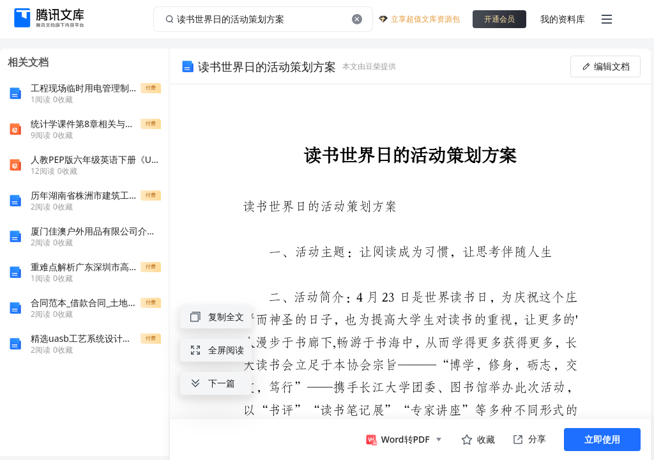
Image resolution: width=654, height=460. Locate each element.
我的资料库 (562, 19)
